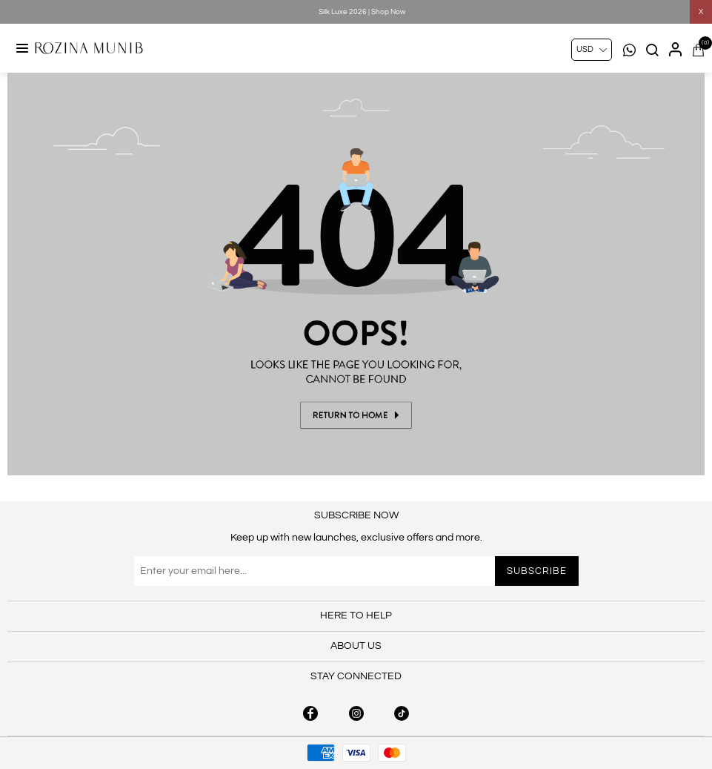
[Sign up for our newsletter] (356, 571)
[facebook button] (310, 713)
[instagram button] (356, 713)
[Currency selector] (591, 50)
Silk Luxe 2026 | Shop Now (362, 12)
